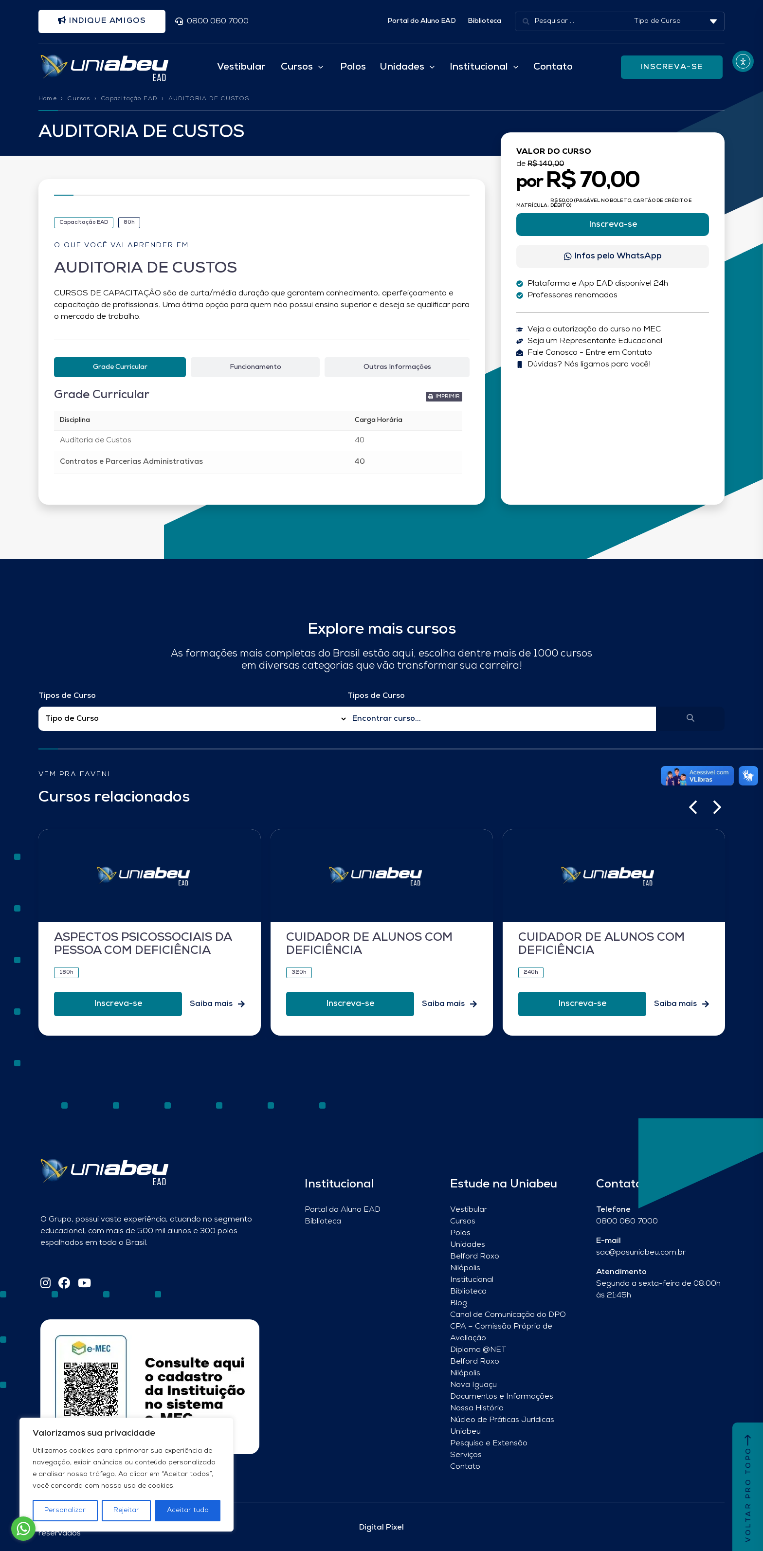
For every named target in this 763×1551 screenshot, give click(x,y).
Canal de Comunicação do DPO (508, 1315)
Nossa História (477, 1408)
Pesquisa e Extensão (488, 1443)
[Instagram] (45, 1284)
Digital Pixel (381, 1528)
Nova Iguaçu (473, 1385)
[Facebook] (64, 1284)
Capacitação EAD (129, 99)
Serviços (466, 1455)
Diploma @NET (478, 1350)
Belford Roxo (474, 1256)
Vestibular (241, 67)
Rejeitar (126, 1510)
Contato (553, 67)
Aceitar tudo (188, 1510)
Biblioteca (484, 21)
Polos (353, 67)
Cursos (78, 99)
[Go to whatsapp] (23, 1528)
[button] (693, 808)
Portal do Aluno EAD (421, 21)
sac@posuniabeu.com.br (641, 1253)
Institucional (471, 1280)
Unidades (467, 1245)
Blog (458, 1303)
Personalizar (65, 1510)
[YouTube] (84, 1284)
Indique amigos (102, 21)
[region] (126, 1475)
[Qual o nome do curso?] (501, 719)
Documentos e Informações (501, 1397)
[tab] (120, 367)
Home (47, 99)
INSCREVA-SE (671, 67)
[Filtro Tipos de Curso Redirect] (192, 719)
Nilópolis (465, 1268)
